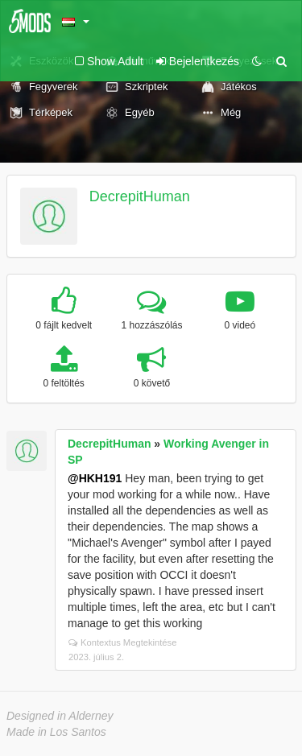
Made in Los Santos (56, 731)
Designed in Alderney (60, 715)
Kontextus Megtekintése (122, 642)
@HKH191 (95, 478)
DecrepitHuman (139, 196)
